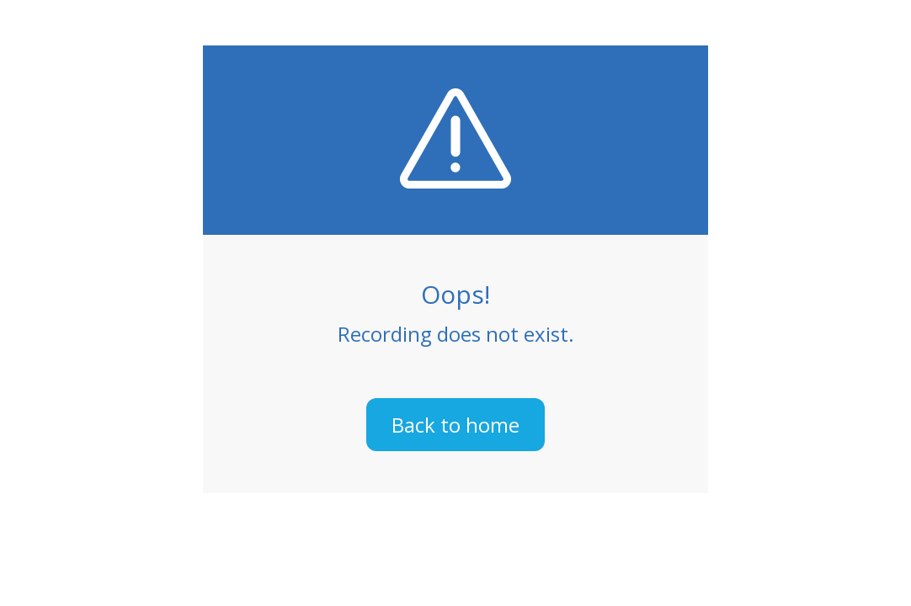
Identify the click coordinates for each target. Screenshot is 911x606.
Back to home (455, 425)
